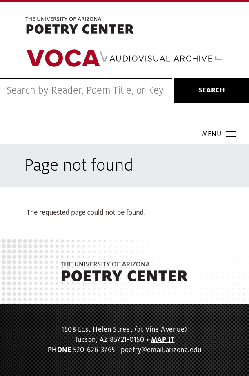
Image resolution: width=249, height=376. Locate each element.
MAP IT (163, 339)
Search (212, 90)
